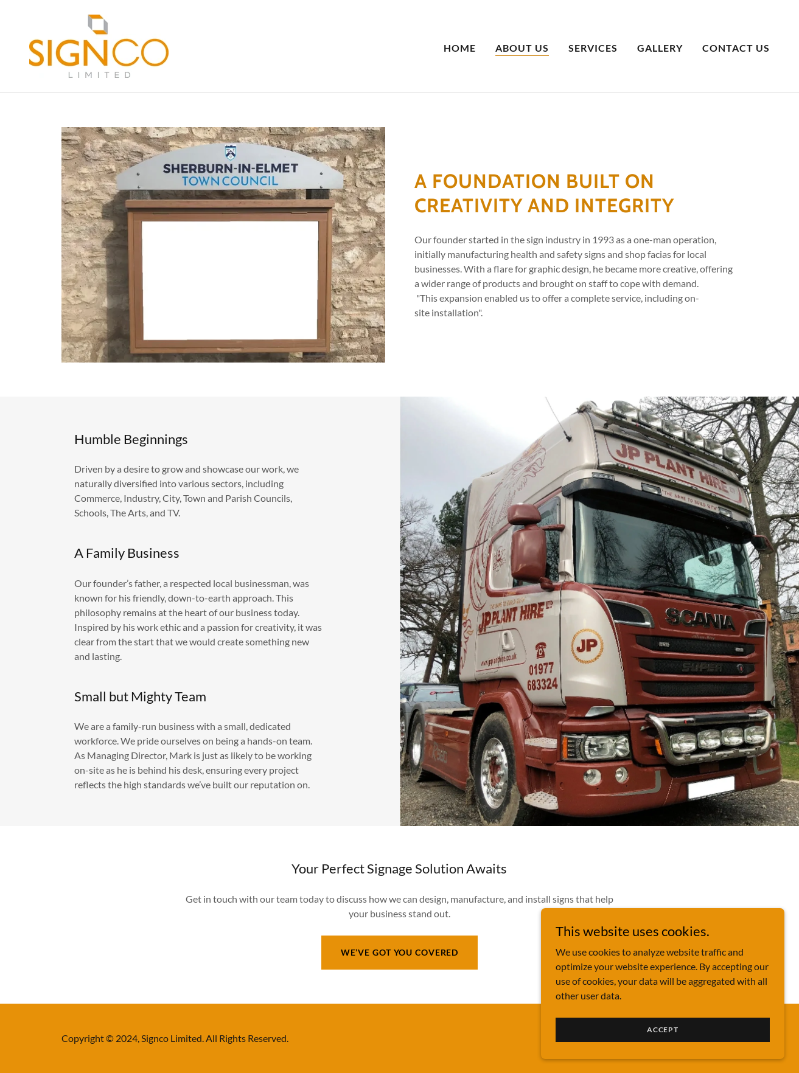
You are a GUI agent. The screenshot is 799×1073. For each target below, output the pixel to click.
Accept (663, 1029)
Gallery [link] (660, 48)
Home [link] (460, 48)
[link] (99, 44)
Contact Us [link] (736, 48)
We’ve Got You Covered (400, 952)
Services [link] (593, 48)
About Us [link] (522, 48)
